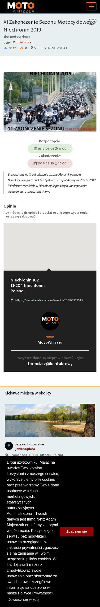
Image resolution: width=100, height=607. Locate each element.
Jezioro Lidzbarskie (29, 444)
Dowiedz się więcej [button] (23, 600)
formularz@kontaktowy (50, 363)
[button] (50, 242)
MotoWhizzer (23, 42)
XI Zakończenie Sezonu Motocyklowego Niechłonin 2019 (49, 26)
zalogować (27, 216)
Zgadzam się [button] (76, 531)
